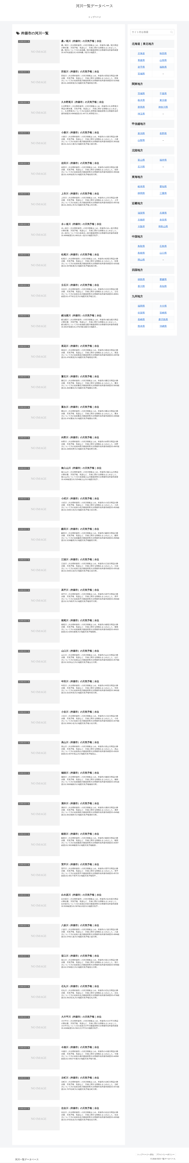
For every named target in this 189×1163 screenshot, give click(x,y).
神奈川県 (163, 107)
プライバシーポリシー (165, 1155)
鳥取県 (141, 246)
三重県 (163, 193)
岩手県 (141, 67)
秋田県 (163, 53)
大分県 (163, 306)
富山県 (141, 160)
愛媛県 (163, 279)
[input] (152, 32)
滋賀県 (141, 213)
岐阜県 (141, 186)
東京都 (163, 100)
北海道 (141, 53)
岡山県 (141, 259)
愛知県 (163, 186)
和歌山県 (163, 226)
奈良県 (163, 219)
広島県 (163, 246)
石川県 (141, 166)
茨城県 (141, 93)
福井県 (163, 160)
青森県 (141, 60)
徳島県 (141, 279)
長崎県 (141, 319)
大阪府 (141, 226)
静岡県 (141, 193)
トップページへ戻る (145, 1155)
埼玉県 (141, 113)
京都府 (141, 219)
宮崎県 (163, 312)
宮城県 (141, 73)
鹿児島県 (163, 319)
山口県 (163, 253)
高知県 (163, 286)
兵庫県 (163, 213)
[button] (171, 32)
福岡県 (141, 306)
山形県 (163, 60)
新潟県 (141, 133)
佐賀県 (141, 312)
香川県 (141, 286)
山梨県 (141, 140)
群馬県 (141, 107)
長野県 (163, 133)
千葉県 (163, 93)
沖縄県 (163, 326)
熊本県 (141, 326)
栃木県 (141, 100)
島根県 (141, 253)
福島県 (163, 67)
